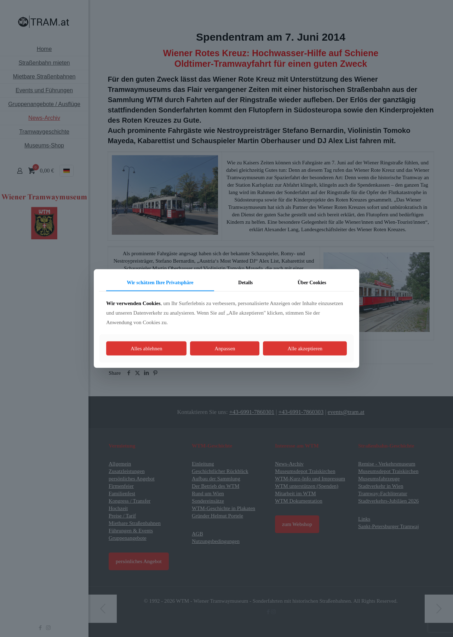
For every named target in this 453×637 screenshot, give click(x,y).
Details (245, 282)
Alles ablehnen (146, 348)
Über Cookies (312, 282)
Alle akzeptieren (304, 348)
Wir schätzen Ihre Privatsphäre (160, 282)
